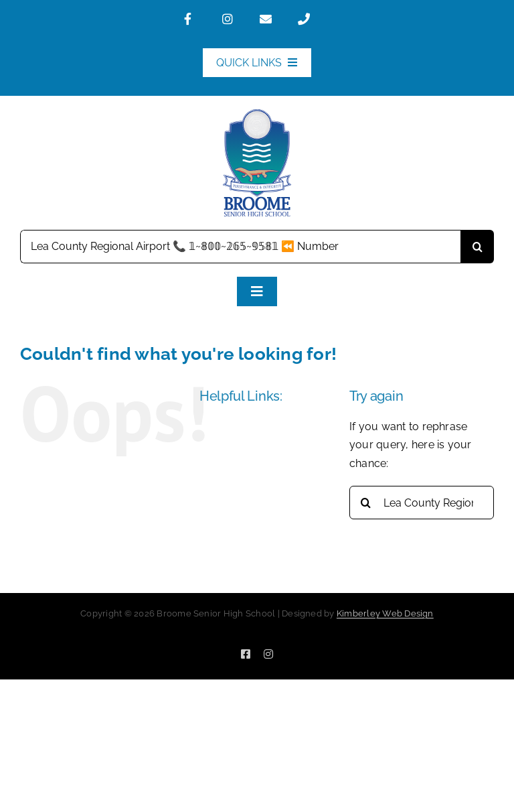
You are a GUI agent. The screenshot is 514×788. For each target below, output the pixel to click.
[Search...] (240, 246)
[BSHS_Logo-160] (257, 114)
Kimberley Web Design (385, 613)
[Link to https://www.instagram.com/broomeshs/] (235, 19)
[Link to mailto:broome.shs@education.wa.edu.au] (273, 19)
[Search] (477, 246)
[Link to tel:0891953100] (311, 19)
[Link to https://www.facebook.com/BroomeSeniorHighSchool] (197, 19)
